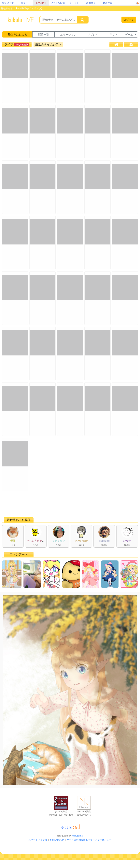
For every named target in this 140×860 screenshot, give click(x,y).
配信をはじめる (17, 34)
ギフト (113, 34)
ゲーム (129, 34)
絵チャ (24, 3)
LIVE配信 (41, 3)
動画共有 (107, 3)
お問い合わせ (57, 839)
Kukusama (77, 835)
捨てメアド (8, 3)
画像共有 (91, 3)
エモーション (68, 34)
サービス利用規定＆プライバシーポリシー (89, 839)
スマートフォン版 (37, 839)
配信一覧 (43, 34)
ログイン (128, 20)
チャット (74, 3)
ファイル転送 (58, 3)
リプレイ (92, 34)
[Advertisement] (70, 504)
